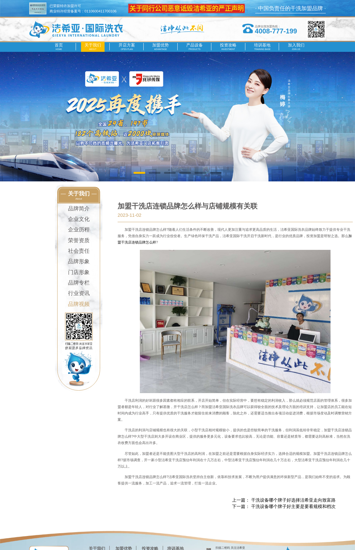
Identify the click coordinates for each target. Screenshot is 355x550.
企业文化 (79, 219)
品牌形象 (79, 261)
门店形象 (79, 272)
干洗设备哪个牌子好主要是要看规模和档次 (293, 506)
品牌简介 (79, 209)
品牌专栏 (79, 283)
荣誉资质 (79, 240)
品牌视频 (79, 304)
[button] (139, 173)
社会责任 (79, 251)
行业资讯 (79, 293)
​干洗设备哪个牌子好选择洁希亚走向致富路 (293, 500)
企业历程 (79, 230)
